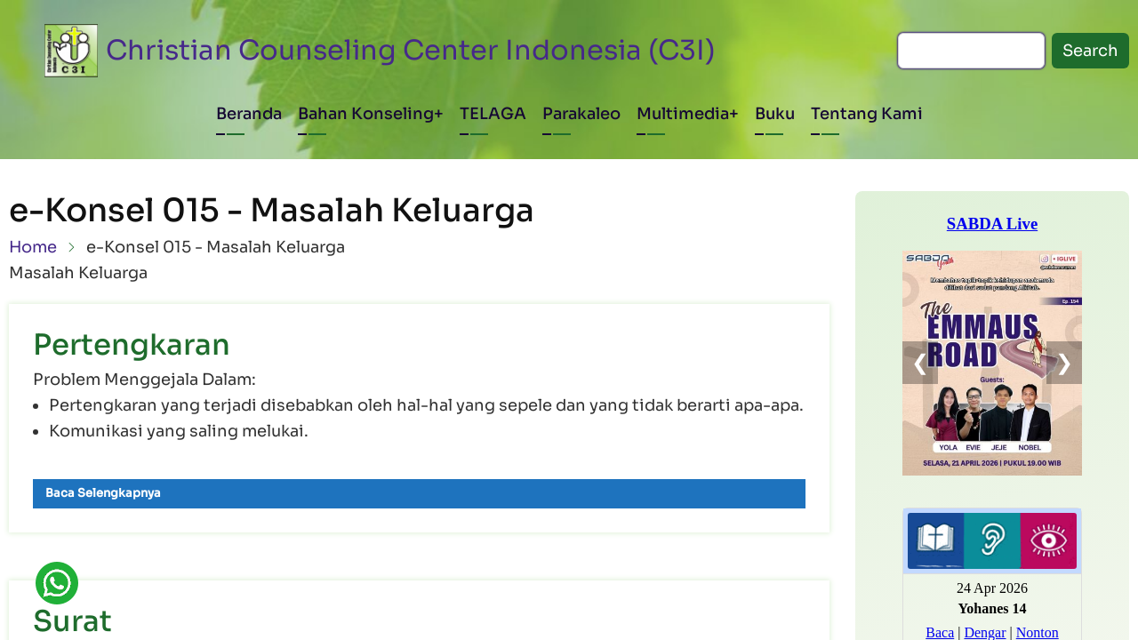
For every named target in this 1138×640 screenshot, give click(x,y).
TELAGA (493, 114)
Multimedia (683, 114)
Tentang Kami (867, 114)
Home (33, 247)
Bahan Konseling (366, 114)
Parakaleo (581, 114)
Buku (775, 114)
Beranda (249, 114)
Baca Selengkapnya (103, 492)
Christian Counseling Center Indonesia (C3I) (411, 50)
